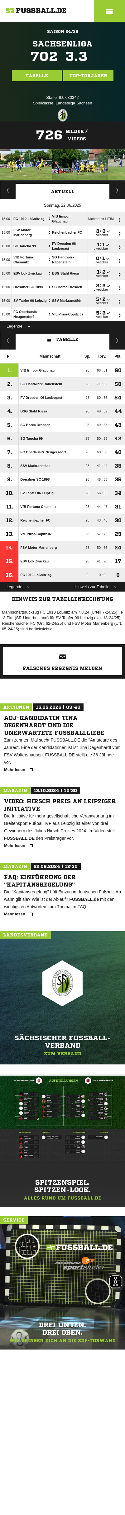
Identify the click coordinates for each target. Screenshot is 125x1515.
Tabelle (37, 75)
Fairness (8, 340)
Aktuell (63, 191)
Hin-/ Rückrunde (117, 340)
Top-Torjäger (88, 75)
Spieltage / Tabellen (117, 190)
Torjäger (8, 190)
